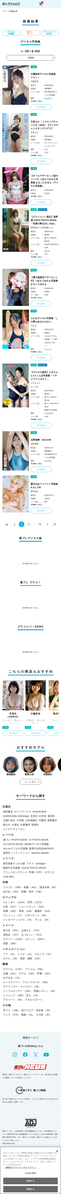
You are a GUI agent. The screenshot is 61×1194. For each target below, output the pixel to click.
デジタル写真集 (11, 33)
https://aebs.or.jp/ (8, 1143)
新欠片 (6, 824)
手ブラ (11, 1010)
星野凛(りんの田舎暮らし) (42, 227)
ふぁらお (48, 349)
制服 (31, 887)
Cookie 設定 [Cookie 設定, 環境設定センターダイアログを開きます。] (30, 1173)
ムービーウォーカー (14, 829)
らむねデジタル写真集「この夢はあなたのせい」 (44, 320)
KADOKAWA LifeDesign (16, 816)
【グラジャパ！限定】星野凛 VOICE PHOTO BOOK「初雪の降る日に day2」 (44, 220)
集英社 (51, 816)
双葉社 (35, 824)
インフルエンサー (17, 991)
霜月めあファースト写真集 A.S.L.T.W (45, 486)
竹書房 (42, 820)
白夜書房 (25, 824)
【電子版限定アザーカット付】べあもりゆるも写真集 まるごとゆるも (44, 280)
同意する (30, 1189)
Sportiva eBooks (40, 852)
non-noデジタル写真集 (15, 848)
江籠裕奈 (34, 81)
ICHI (46, 149)
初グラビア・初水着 (36, 1010)
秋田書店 (8, 811)
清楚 (10, 943)
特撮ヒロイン (45, 991)
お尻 (10, 906)
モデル (27, 973)
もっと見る (30, 782)
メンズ (11, 1014)
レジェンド (14, 995)
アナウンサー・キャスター (22, 986)
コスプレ (12, 887)
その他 (43, 1014)
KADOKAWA (40, 811)
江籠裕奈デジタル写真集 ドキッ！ (44, 76)
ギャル (42, 919)
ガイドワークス (22, 811)
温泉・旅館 (31, 958)
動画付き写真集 (11, 867)
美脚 (10, 911)
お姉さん (31, 930)
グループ (43, 954)
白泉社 (15, 824)
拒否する (30, 1181)
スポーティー (36, 915)
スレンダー (14, 902)
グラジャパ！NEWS (49, 33)
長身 (26, 911)
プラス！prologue (36, 863)
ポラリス (49, 872)
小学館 (20, 820)
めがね (11, 891)
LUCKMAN (48, 413)
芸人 (32, 995)
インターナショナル (18, 919)
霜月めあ (34, 491)
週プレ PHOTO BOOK (15, 839)
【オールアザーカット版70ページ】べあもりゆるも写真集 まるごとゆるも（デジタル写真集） (45, 180)
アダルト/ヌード (34, 999)
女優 (10, 973)
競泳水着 (49, 887)
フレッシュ (13, 915)
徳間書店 (52, 820)
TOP (4, 11)
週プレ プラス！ (30, 33)
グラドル (13, 969)
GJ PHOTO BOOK (13, 844)
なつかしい (32, 934)
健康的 (43, 911)
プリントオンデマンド (15, 872)
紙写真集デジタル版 (14, 863)
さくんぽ (34, 387)
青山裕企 (48, 98)
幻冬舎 (42, 816)
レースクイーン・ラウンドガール (26, 982)
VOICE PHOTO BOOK (33, 867)
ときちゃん (35, 383)
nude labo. (8, 876)
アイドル (35, 969)
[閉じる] (57, 1151)
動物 (27, 1014)
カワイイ (13, 939)
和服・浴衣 (32, 891)
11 (40, 524)
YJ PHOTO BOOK (39, 839)
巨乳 (36, 902)
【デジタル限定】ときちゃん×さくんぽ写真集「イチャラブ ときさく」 (44, 375)
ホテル (11, 958)
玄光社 (34, 816)
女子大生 (12, 977)
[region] (30, 1170)
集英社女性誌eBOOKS (41, 848)
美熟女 (11, 934)
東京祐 (47, 251)
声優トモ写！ (36, 872)
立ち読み (41, 107)
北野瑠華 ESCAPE (41, 440)
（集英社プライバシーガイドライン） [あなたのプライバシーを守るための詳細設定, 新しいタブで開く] (20, 1167)
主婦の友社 (9, 820)
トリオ (25, 954)
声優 (44, 973)
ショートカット (32, 906)
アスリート (13, 999)
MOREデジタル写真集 (37, 844)
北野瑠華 (34, 444)
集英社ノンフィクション (16, 852)
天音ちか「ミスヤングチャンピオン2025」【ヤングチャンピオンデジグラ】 (44, 125)
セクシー (35, 939)
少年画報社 (31, 820)
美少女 (11, 930)
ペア (9, 954)
